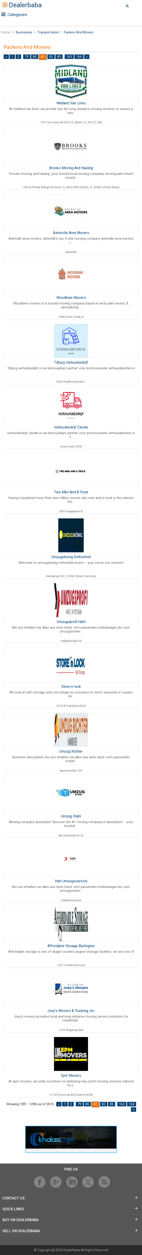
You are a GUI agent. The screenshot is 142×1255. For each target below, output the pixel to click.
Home (5, 32)
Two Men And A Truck (71, 492)
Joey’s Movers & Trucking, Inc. (71, 1011)
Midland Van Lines (71, 103)
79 (27, 57)
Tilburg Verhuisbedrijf (71, 362)
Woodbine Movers (71, 297)
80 (35, 57)
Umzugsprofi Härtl (71, 622)
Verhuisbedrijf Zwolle (71, 427)
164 (79, 57)
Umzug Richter (71, 751)
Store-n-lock (71, 686)
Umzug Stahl (71, 816)
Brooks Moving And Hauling (71, 168)
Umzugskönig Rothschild (71, 557)
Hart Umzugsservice (71, 881)
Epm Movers (71, 1075)
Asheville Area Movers (71, 233)
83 (59, 57)
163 (69, 57)
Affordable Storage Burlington (71, 946)
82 (51, 57)
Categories (14, 14)
